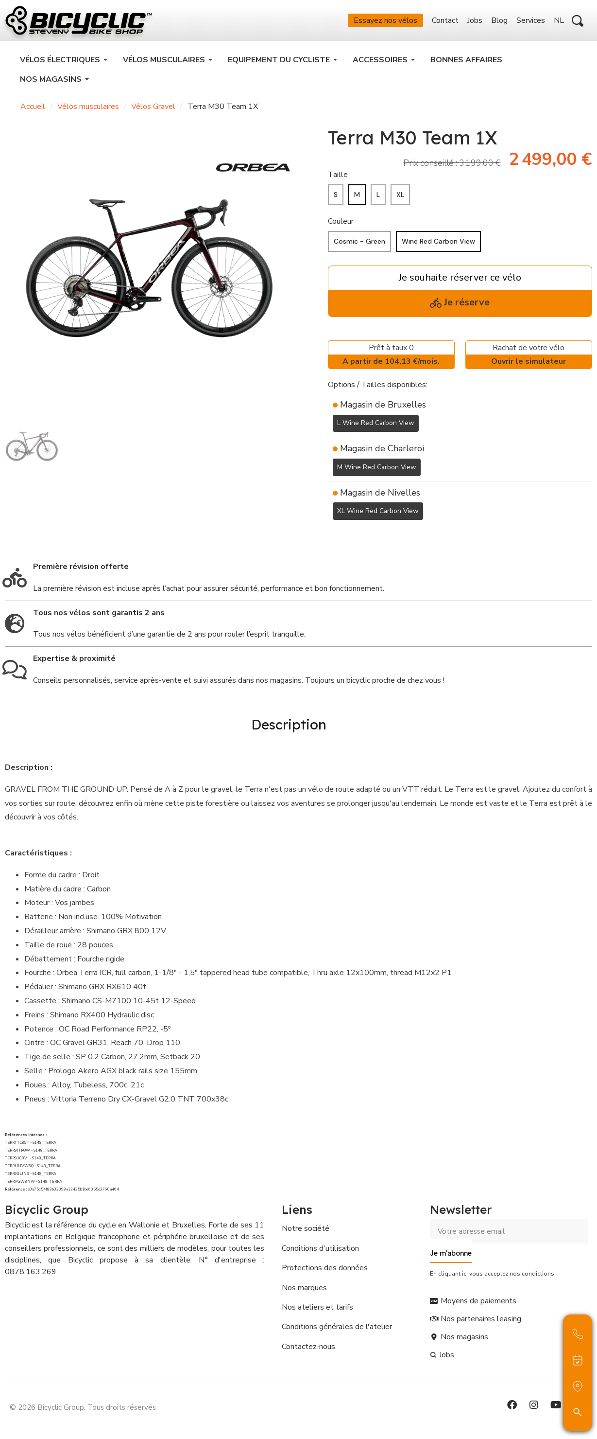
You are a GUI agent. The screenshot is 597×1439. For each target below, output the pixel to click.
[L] (378, 200)
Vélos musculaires (88, 112)
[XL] (400, 200)
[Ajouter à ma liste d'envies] (334, 540)
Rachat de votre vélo (529, 361)
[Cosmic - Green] (359, 246)
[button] (577, 23)
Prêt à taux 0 (391, 361)
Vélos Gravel (153, 112)
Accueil (32, 112)
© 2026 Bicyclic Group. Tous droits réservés (83, 1407)
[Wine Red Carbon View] (438, 246)
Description (288, 726)
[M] (357, 200)
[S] (335, 200)
